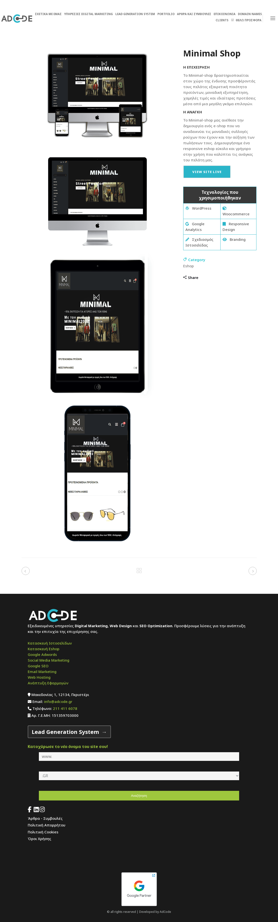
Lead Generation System (65, 731)
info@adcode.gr (58, 701)
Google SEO (38, 665)
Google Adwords (42, 654)
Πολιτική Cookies (43, 831)
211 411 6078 (65, 708)
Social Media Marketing (48, 660)
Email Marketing (42, 671)
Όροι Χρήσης (39, 838)
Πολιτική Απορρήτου (46, 824)
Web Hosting (39, 677)
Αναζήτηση (139, 795)
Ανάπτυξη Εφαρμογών (48, 682)
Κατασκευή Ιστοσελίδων (50, 643)
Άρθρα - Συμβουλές (45, 818)
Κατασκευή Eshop (43, 648)
